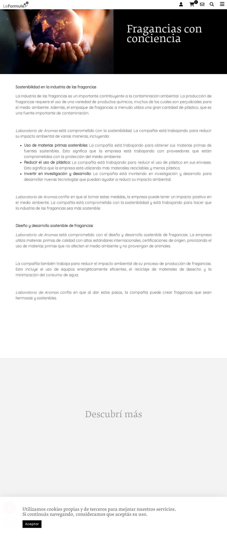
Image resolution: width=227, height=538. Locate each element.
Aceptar (32, 524)
